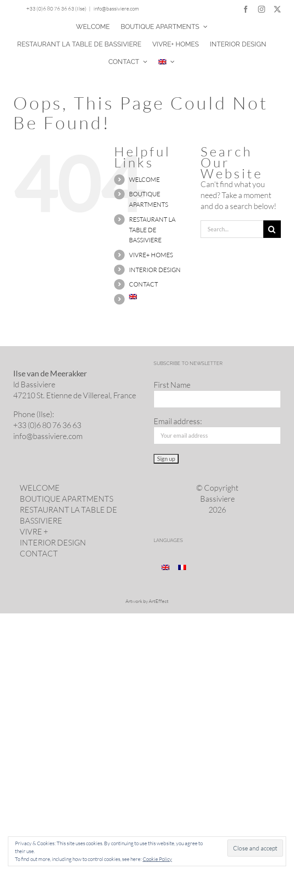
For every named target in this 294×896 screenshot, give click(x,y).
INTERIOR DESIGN (155, 269)
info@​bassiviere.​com (47, 436)
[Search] (272, 229)
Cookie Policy (157, 859)
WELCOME (144, 179)
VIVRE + (34, 531)
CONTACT (143, 284)
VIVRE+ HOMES (151, 255)
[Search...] (232, 229)
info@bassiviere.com (116, 8)
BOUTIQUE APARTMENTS (66, 498)
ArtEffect (159, 601)
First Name (172, 385)
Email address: (178, 421)
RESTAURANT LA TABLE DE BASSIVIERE (152, 230)
